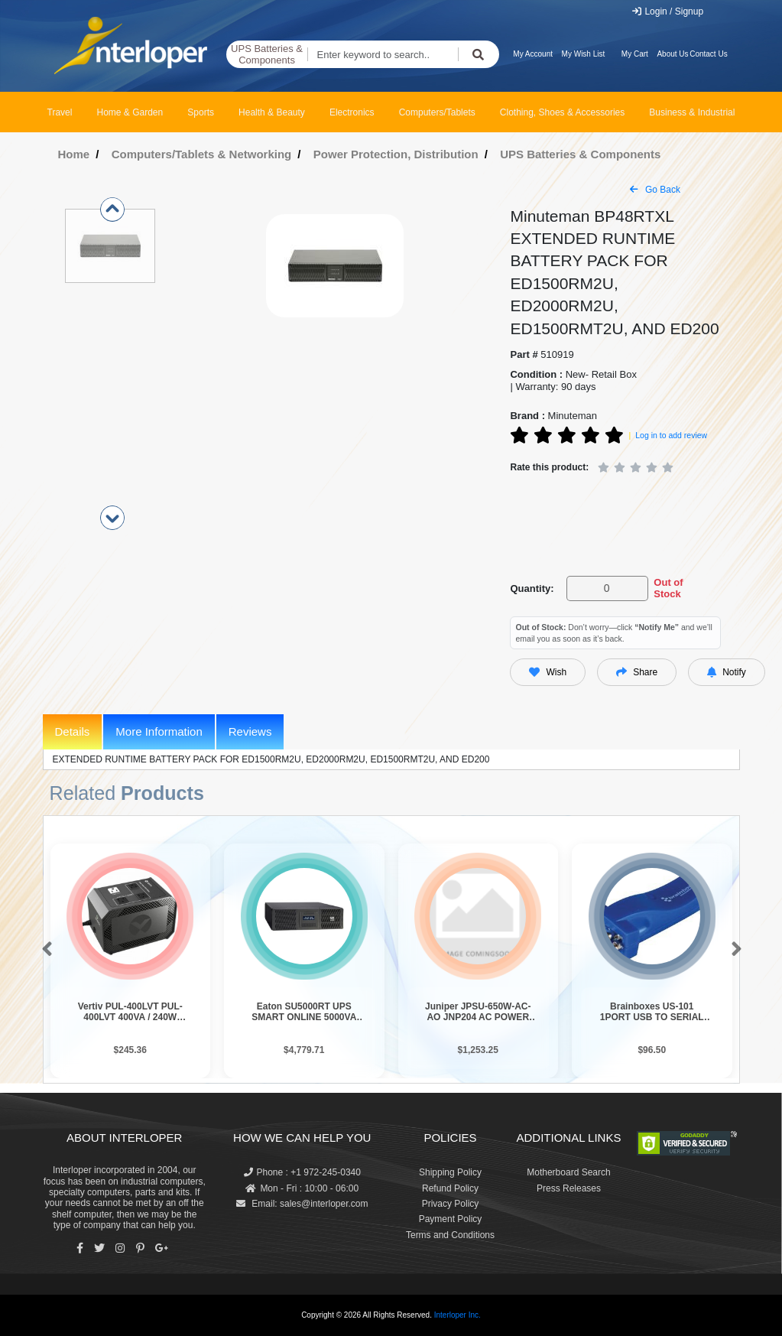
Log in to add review (671, 435)
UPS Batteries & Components (267, 55)
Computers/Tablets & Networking (202, 154)
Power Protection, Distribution (396, 154)
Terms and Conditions (450, 1235)
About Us (672, 54)
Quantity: (531, 588)
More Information (158, 731)
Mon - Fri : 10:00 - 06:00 (302, 1188)
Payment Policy (450, 1219)
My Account (533, 54)
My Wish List (583, 54)
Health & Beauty (271, 112)
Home (74, 154)
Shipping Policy (450, 1172)
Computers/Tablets (437, 112)
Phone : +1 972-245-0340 (302, 1172)
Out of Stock (668, 588)
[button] (731, 950)
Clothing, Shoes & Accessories (562, 112)
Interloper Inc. (457, 1315)
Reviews (250, 731)
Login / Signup (667, 11)
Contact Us (708, 54)
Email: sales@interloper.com (302, 1203)
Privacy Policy (450, 1203)
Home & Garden (130, 112)
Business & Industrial (692, 112)
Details (72, 731)
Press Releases (569, 1188)
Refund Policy (450, 1188)
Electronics (352, 112)
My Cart (634, 54)
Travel (60, 112)
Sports (200, 112)
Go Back (655, 189)
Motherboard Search (568, 1172)
